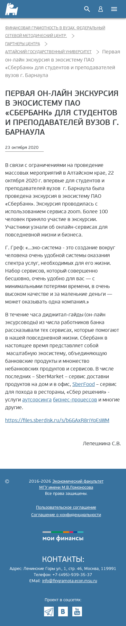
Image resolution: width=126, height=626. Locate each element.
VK (63, 611)
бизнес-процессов (75, 400)
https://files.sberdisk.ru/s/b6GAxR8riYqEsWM (57, 420)
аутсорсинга (37, 400)
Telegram (49, 611)
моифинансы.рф (63, 536)
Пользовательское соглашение (66, 507)
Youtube (77, 611)
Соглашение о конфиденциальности (66, 514)
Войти (100, 9)
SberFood (83, 384)
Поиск (87, 9)
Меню (114, 9)
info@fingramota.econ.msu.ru (69, 580)
